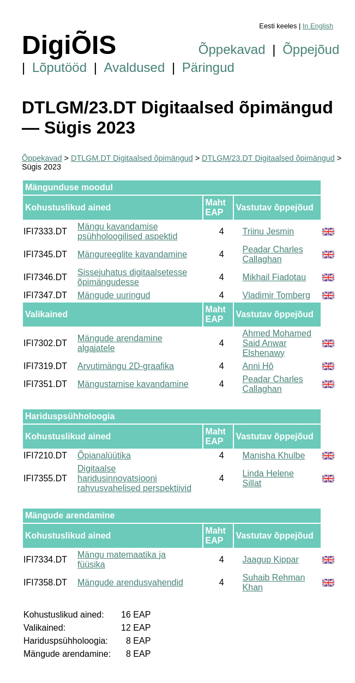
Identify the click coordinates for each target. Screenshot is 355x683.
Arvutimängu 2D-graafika (125, 366)
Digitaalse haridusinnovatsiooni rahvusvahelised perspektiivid (134, 478)
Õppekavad (232, 49)
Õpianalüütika (104, 455)
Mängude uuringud (113, 295)
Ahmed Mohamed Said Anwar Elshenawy (277, 343)
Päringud (208, 67)
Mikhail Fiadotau (274, 277)
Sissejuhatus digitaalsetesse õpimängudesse (132, 277)
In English (318, 26)
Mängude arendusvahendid (130, 582)
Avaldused (134, 67)
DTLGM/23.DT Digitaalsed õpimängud (268, 158)
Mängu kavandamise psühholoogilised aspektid (127, 231)
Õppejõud (310, 49)
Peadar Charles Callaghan (273, 254)
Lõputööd (59, 67)
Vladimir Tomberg (276, 295)
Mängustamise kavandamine (133, 384)
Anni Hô (258, 366)
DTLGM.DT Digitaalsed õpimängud (132, 158)
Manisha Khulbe (274, 455)
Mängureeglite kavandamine (132, 254)
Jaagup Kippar (271, 559)
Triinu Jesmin (268, 231)
